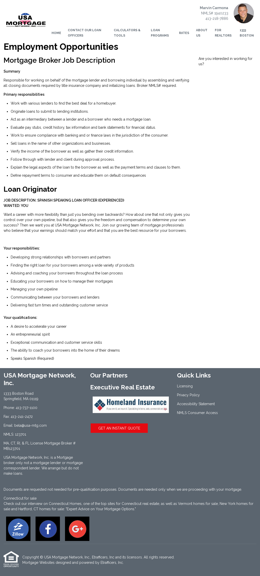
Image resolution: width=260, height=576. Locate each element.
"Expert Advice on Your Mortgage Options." (101, 509)
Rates (184, 33)
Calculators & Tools (127, 32)
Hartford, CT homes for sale (41, 509)
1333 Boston (247, 32)
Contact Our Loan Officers (84, 32)
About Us (201, 32)
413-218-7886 (216, 19)
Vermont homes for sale (198, 504)
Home (56, 33)
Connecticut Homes (65, 504)
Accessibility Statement (196, 404)
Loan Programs (160, 32)
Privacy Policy (188, 395)
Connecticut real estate (140, 504)
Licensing (185, 386)
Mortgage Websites (38, 563)
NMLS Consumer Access (197, 413)
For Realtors (223, 32)
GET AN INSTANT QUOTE (119, 428)
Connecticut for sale (20, 498)
